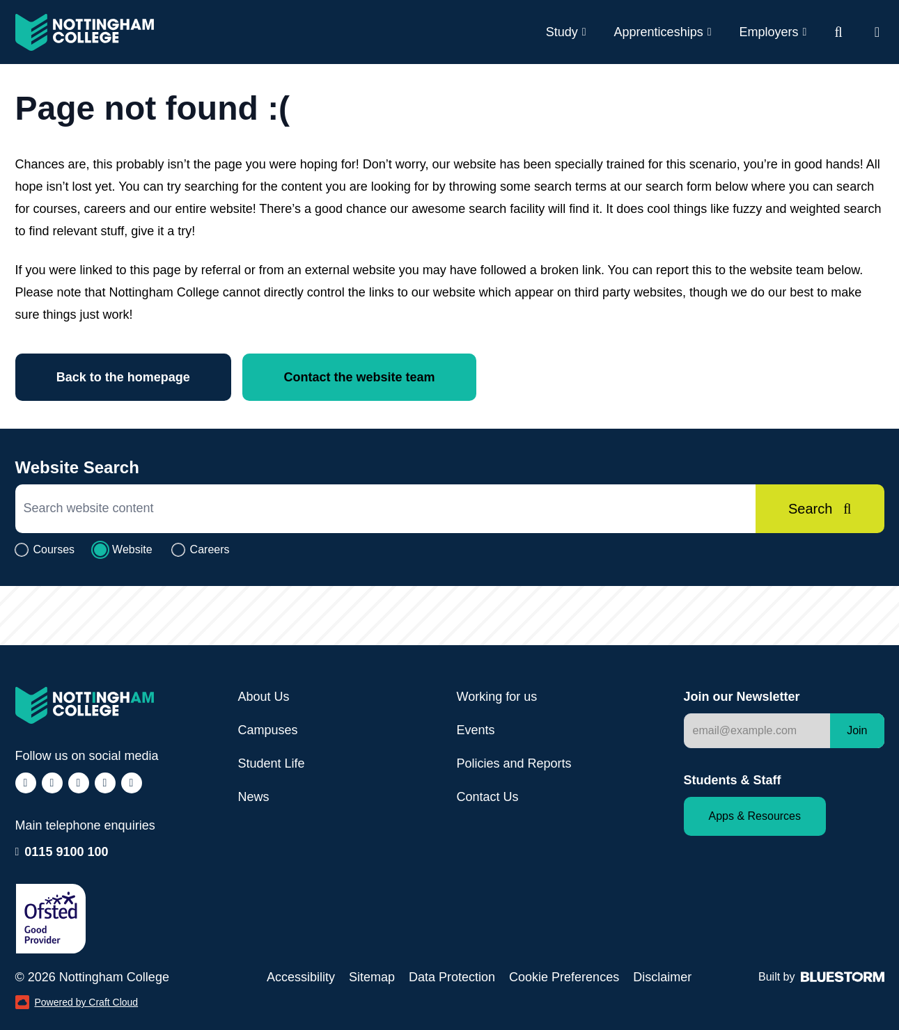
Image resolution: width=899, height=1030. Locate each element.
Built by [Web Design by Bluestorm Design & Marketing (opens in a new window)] (821, 977)
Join (857, 730)
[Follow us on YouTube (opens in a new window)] (131, 782)
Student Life (271, 763)
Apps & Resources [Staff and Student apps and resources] (755, 816)
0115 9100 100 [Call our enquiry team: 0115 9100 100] (66, 852)
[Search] (819, 508)
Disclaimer (662, 977)
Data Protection (452, 977)
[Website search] (838, 32)
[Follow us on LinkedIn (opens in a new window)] (105, 782)
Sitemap (372, 977)
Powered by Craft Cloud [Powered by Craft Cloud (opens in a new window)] (77, 1002)
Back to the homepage (124, 377)
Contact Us (488, 797)
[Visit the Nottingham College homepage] (84, 32)
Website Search (77, 467)
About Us (264, 697)
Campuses (268, 730)
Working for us (497, 697)
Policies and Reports (514, 763)
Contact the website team (361, 377)
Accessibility (301, 977)
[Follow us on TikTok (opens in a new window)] (78, 782)
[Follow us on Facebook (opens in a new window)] (25, 782)
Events (476, 730)
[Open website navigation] (877, 32)
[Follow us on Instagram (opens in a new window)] (52, 782)
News (253, 797)
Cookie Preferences (564, 977)
